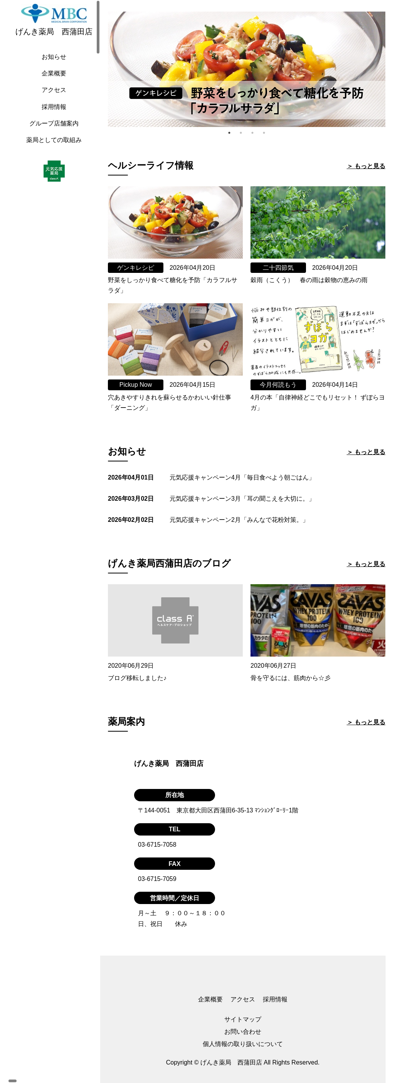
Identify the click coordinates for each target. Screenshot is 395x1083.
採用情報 (52, 114)
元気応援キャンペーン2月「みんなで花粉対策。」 (239, 519)
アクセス (52, 97)
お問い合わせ (242, 1031)
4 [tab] (264, 133)
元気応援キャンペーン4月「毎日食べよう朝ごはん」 (242, 477)
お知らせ (52, 64)
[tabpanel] (246, 69)
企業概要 (52, 81)
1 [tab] (229, 133)
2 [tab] (241, 133)
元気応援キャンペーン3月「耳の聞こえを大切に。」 (242, 498)
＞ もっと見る (366, 166)
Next (391, 69)
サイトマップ (242, 1019)
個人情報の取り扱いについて (243, 1044)
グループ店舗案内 (52, 131)
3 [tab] (252, 133)
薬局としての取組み (52, 147)
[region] (54, 541)
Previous (102, 69)
